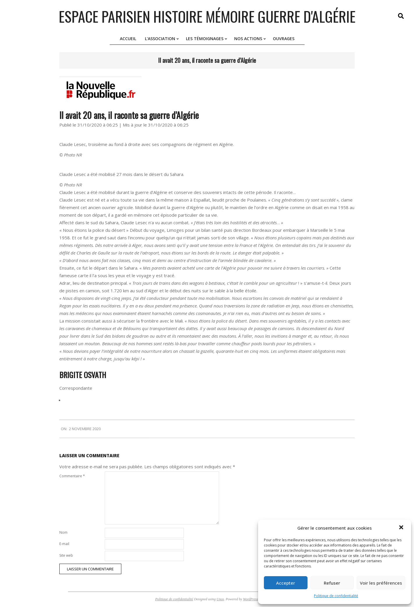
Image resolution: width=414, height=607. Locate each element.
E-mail (64, 543)
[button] (401, 527)
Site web (66, 555)
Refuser (332, 583)
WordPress (250, 599)
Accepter (285, 583)
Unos (220, 599)
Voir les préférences (381, 583)
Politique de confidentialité (336, 595)
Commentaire (72, 476)
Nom (63, 532)
